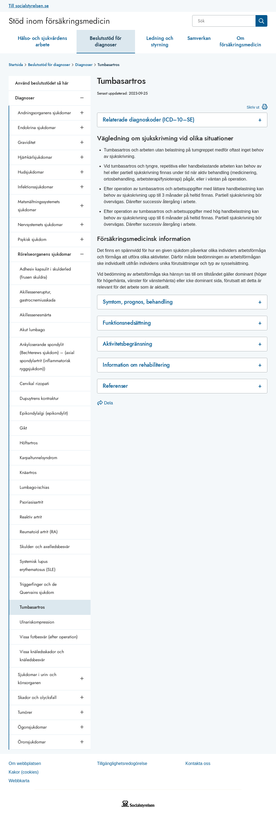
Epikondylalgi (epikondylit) (44, 413)
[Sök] (224, 21)
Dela (105, 403)
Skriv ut (257, 106)
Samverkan (199, 38)
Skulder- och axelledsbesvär (45, 546)
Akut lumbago (32, 330)
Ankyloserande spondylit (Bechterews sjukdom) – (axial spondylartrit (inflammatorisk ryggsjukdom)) (47, 356)
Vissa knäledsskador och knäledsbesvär (42, 656)
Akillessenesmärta (35, 315)
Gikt (23, 428)
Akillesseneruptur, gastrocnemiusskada (38, 296)
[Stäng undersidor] (82, 98)
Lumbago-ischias (34, 487)
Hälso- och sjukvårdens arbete (42, 41)
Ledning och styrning (159, 41)
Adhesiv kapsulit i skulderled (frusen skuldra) (45, 273)
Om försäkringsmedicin (240, 41)
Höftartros (28, 443)
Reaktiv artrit (31, 517)
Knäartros (28, 472)
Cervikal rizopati (34, 383)
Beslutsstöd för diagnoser (106, 41)
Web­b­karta (19, 780)
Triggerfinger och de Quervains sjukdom (38, 588)
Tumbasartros (32, 607)
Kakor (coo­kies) (24, 772)
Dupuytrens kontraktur (39, 398)
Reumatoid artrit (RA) (39, 532)
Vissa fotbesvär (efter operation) (49, 637)
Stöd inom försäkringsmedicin (59, 21)
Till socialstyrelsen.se (29, 6)
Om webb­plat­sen (25, 763)
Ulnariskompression (37, 622)
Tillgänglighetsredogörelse (122, 763)
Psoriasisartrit (31, 502)
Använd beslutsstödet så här (41, 83)
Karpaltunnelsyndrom (38, 458)
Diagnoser (83, 64)
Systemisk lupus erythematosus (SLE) (38, 565)
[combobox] (229, 21)
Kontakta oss (198, 763)
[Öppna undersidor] (82, 113)
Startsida (16, 64)
